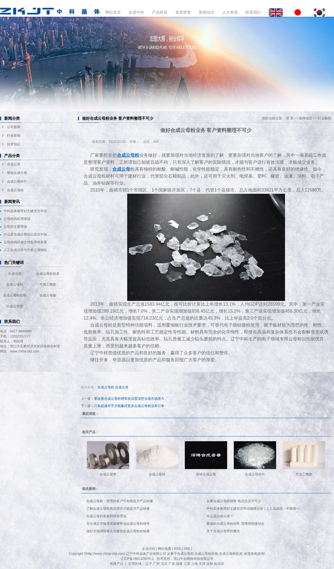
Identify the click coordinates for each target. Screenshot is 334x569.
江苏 (187, 564)
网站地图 (164, 549)
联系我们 (253, 12)
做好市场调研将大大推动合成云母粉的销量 (118, 531)
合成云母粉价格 (14, 295)
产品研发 (160, 12)
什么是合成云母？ (220, 516)
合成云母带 (14, 306)
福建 (179, 564)
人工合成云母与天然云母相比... (27, 250)
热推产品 (116, 564)
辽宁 (149, 564)
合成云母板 (48, 295)
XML (187, 549)
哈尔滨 (219, 564)
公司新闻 (13, 127)
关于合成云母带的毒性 (223, 531)
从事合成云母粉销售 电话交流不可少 (234, 501)
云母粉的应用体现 (17, 219)
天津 (202, 564)
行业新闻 (13, 136)
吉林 (210, 564)
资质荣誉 (183, 12)
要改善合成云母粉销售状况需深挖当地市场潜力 (129, 399)
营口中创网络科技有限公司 (193, 559)
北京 (164, 564)
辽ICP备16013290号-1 (137, 559)
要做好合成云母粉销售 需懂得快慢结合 (235, 524)
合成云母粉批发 (48, 274)
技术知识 (13, 144)
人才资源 (230, 12)
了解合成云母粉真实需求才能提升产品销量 (118, 509)
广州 (156, 564)
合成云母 (13, 164)
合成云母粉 (15, 190)
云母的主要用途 (15, 227)
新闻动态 (206, 12)
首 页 (290, 118)
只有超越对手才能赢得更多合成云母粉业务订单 (129, 406)
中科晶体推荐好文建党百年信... (27, 211)
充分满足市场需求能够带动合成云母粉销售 (118, 524)
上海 (194, 564)
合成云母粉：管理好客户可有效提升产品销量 (119, 501)
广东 (171, 564)
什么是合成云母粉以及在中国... (27, 234)
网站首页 (113, 12)
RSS (177, 549)
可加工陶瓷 (48, 284)
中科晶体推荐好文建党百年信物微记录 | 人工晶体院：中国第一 (253, 509)
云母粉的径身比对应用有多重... (27, 242)
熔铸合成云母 (17, 173)
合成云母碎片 (17, 181)
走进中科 (136, 12)
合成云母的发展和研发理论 (106, 516)
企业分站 (148, 549)
